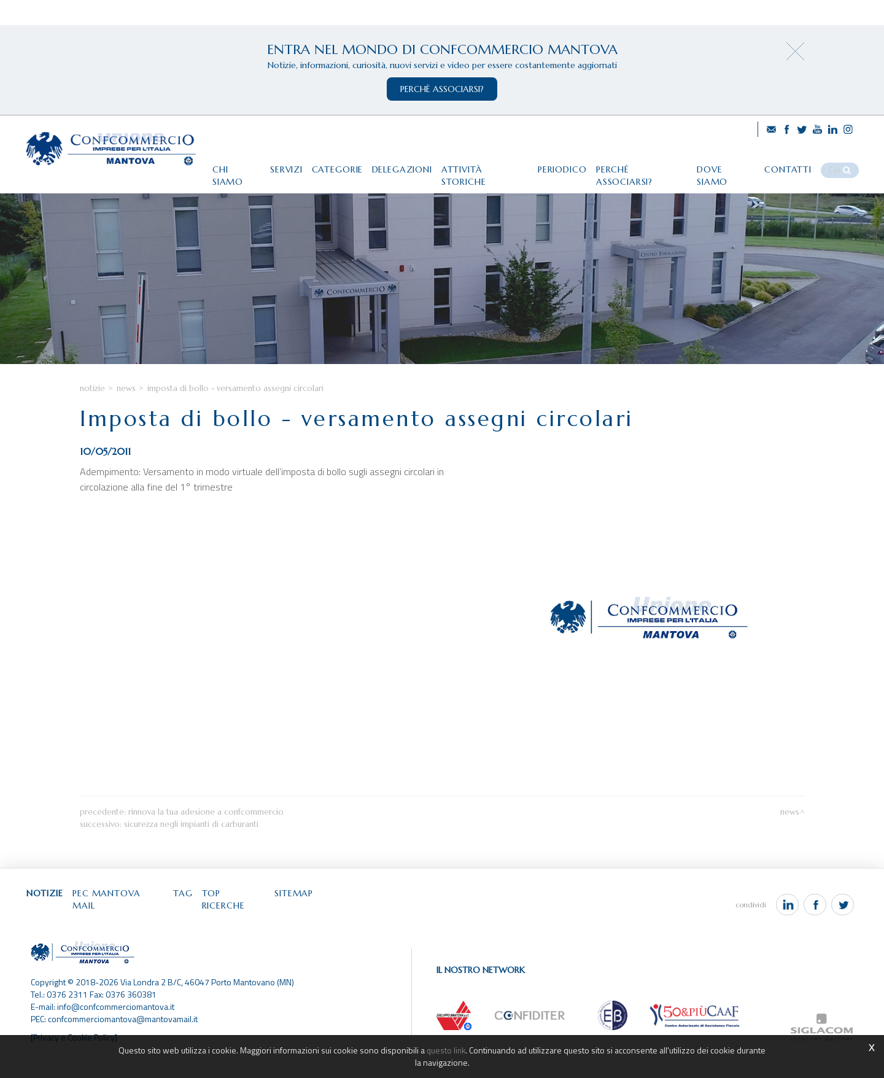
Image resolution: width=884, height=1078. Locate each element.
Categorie (325, 163)
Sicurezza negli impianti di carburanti (191, 852)
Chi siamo (217, 163)
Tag (194, 921)
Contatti (797, 163)
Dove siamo (731, 163)
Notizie (92, 415)
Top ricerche (249, 921)
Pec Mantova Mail (126, 921)
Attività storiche (479, 163)
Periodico (560, 163)
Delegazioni (393, 163)
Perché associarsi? (643, 163)
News (126, 415)
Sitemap (312, 921)
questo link (446, 1050)
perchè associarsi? (442, 89)
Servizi (270, 163)
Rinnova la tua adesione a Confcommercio (206, 839)
